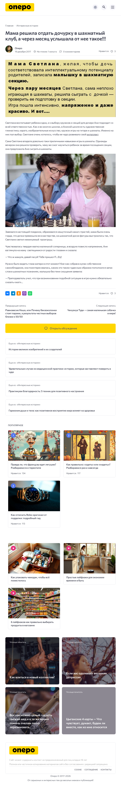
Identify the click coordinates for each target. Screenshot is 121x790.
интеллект (92, 134)
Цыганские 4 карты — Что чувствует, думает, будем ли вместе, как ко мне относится (86, 723)
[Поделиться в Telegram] (13, 293)
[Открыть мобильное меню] (113, 7)
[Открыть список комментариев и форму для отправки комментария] (60, 328)
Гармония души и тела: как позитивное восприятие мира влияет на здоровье (52, 410)
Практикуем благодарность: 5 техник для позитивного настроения (46, 391)
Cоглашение (91, 769)
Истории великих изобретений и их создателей (35, 349)
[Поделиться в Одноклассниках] (19, 293)
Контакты (106, 769)
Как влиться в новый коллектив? (32, 677)
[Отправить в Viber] (24, 293)
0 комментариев (71, 51)
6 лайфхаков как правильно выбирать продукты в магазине (32, 623)
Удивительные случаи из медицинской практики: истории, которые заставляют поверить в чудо (60, 370)
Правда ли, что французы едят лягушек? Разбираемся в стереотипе (33, 466)
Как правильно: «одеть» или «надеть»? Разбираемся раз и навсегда (88, 466)
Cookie (78, 769)
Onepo (18, 48)
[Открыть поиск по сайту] (104, 7)
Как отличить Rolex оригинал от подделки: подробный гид (29, 516)
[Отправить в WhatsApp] (30, 293)
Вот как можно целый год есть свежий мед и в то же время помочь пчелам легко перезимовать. (31, 721)
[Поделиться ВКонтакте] (7, 293)
